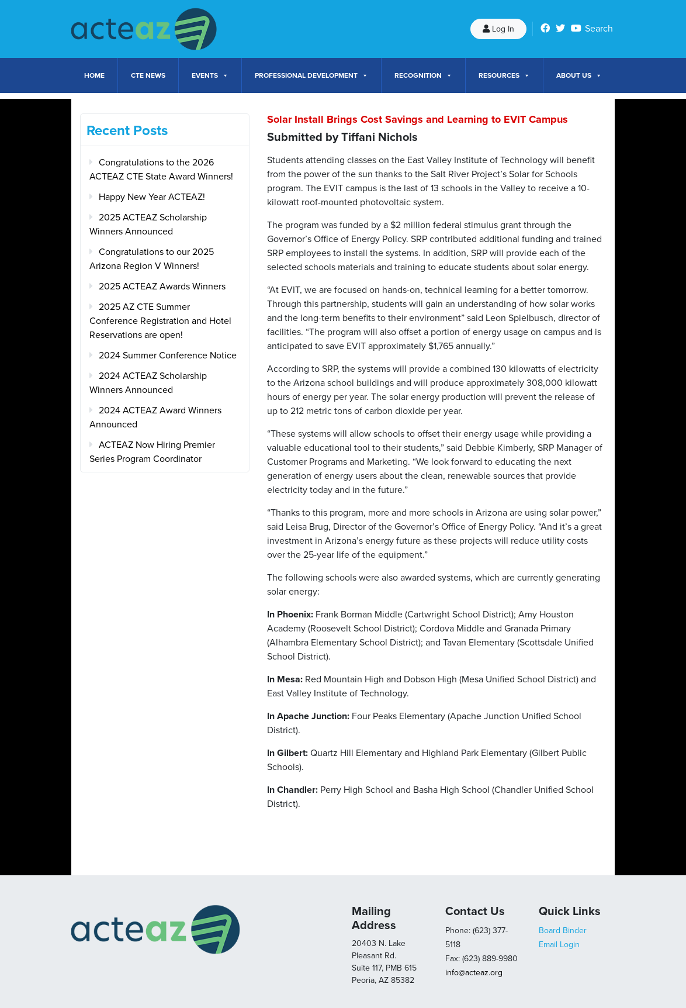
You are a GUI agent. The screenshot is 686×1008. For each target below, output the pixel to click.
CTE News (148, 75)
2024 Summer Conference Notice (168, 355)
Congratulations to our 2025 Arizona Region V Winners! (151, 259)
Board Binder (563, 930)
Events (210, 75)
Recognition (423, 75)
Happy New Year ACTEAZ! (152, 197)
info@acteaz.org (474, 973)
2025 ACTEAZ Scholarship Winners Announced (148, 224)
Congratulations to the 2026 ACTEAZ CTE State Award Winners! (161, 169)
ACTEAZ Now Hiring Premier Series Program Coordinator (152, 452)
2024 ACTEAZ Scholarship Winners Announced (148, 383)
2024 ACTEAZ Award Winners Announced (155, 417)
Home (94, 75)
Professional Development (311, 75)
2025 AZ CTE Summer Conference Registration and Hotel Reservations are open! (160, 321)
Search (599, 28)
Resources (504, 75)
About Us (579, 75)
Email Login (559, 945)
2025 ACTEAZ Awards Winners (162, 286)
